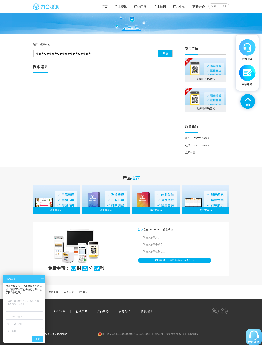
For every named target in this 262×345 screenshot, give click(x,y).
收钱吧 (83, 292)
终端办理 (53, 292)
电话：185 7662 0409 (197, 145)
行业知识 (159, 6)
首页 (35, 44)
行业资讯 (120, 6)
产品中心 (179, 6)
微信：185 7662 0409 (197, 138)
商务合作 (198, 6)
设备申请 (69, 292)
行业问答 (140, 6)
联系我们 (146, 311)
